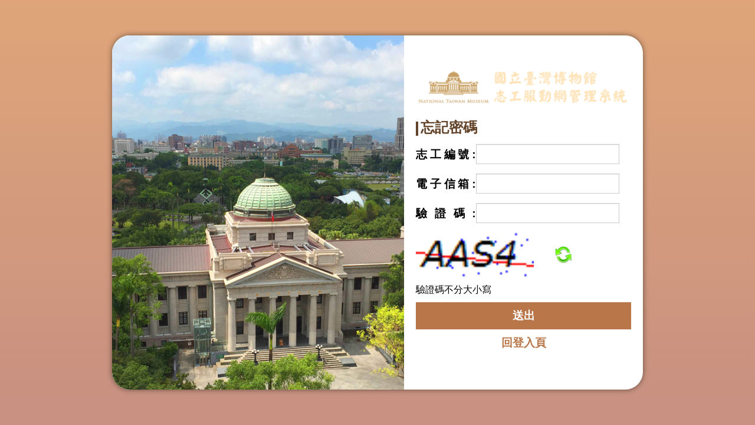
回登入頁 (523, 342)
